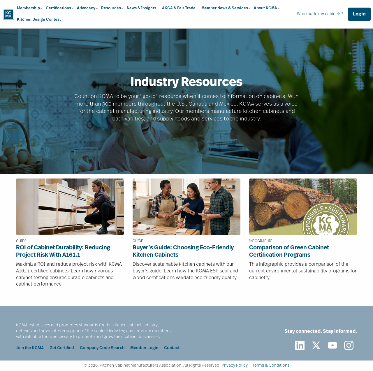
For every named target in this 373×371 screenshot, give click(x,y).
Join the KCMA (30, 348)
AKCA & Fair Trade (179, 8)
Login (359, 14)
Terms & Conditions (270, 365)
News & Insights (141, 8)
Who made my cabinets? (320, 14)
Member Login (144, 348)
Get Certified (62, 348)
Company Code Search (102, 348)
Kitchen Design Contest (39, 20)
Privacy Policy (234, 365)
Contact (172, 348)
